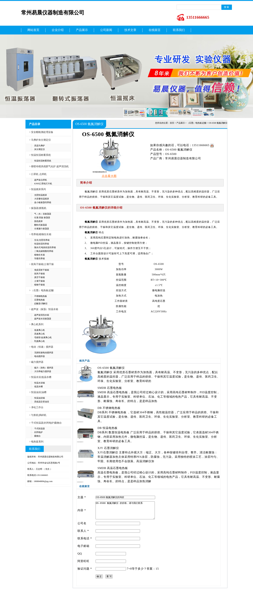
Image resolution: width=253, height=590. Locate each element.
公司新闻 (106, 30)
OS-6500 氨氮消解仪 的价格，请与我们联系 (125, 510)
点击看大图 (109, 175)
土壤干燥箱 (39, 281)
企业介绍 (58, 30)
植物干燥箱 (39, 284)
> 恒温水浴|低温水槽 (40, 377)
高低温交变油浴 (41, 401)
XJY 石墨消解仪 (108, 448)
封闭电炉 (38, 432)
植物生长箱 (39, 255)
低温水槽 (38, 386)
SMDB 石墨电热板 (110, 387)
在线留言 (155, 30)
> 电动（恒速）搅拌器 (41, 347)
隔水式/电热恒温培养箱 (45, 247)
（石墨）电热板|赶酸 (196, 123)
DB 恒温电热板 (108, 427)
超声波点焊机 (40, 180)
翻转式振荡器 (40, 225)
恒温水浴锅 (39, 383)
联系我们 (179, 30)
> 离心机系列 (36, 324)
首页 (172, 123)
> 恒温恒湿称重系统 (40, 155)
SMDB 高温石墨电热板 (113, 468)
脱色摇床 (38, 221)
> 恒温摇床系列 (37, 189)
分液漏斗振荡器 (41, 228)
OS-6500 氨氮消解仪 (111, 367)
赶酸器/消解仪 (40, 303)
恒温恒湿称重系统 (42, 161)
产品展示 (82, 30)
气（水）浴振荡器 (42, 214)
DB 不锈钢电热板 (109, 407)
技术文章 (130, 30)
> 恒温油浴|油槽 (37, 392)
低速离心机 (39, 330)
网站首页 (33, 30)
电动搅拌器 (39, 356)
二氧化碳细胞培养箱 (43, 251)
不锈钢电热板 (40, 296)
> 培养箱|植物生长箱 (40, 234)
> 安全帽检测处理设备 (41, 132)
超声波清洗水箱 (41, 315)
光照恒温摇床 (40, 195)
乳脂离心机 (39, 341)
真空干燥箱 (39, 277)
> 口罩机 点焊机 (38, 174)
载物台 (37, 436)
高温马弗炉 (39, 145)
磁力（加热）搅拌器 (43, 367)
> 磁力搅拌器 (36, 362)
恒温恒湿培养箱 (41, 244)
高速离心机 (39, 334)
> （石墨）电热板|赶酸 (41, 290)
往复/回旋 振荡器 (42, 217)
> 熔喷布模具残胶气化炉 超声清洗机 (49, 166)
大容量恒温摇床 (41, 198)
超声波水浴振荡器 (42, 318)
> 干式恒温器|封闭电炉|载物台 (45, 423)
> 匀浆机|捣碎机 (37, 415)
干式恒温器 (39, 428)
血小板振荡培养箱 (42, 202)
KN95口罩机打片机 (43, 183)
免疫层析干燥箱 (41, 270)
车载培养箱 (39, 258)
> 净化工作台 (36, 407)
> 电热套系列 (36, 441)
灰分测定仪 (39, 149)
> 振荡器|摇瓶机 (37, 208)
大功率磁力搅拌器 (42, 371)
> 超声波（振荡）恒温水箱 (43, 309)
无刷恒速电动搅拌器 (43, 352)
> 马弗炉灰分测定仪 (40, 140)
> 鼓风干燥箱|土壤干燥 (41, 264)
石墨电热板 (39, 300)
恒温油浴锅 (39, 398)
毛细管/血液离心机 (43, 337)
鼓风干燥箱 (39, 273)
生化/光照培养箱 (42, 240)
